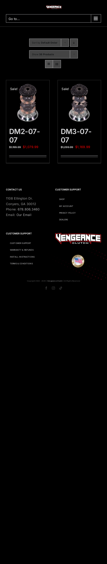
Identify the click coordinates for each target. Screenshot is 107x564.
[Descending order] (74, 43)
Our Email (23, 215)
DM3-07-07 (76, 135)
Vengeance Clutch (55, 281)
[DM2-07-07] (27, 101)
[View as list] (57, 64)
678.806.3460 (29, 209)
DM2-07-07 (24, 135)
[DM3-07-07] (79, 101)
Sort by (44, 42)
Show (43, 54)
